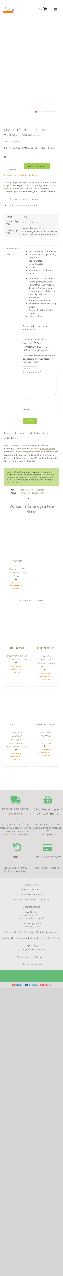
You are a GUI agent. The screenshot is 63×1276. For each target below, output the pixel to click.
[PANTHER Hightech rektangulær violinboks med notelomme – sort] (17, 691)
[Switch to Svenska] (31, 985)
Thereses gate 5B (13, 191)
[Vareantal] (12, 166)
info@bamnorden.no (33, 451)
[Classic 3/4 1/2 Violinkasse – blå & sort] (17, 527)
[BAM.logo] (9, 8)
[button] (31, 199)
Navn (26, 399)
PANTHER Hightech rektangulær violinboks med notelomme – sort (17, 739)
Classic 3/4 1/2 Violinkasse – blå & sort (17, 572)
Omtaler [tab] (11, 254)
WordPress (36, 964)
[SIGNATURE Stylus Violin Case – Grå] (17, 614)
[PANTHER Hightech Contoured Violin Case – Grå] (46, 614)
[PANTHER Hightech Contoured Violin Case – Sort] (46, 691)
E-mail (27, 409)
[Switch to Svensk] (9, 3)
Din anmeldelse (32, 372)
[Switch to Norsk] (17, 985)
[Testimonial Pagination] (28, 498)
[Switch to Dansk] (16, 3)
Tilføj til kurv (37, 166)
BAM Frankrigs (26, 932)
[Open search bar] (40, 9)
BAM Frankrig (29, 445)
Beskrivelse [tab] (12, 248)
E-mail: (20, 894)
